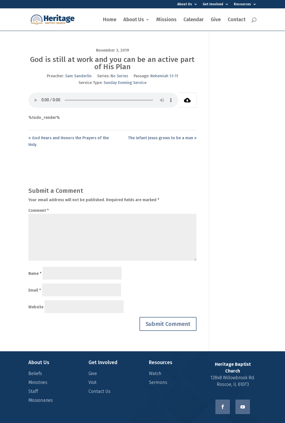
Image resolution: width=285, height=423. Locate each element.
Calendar (193, 20)
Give (216, 20)
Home (109, 20)
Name (34, 273)
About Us (184, 4)
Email (34, 290)
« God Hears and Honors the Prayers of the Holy (68, 141)
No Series (119, 76)
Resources (242, 4)
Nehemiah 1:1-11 (164, 76)
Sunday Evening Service (125, 82)
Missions (166, 20)
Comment (38, 210)
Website (35, 307)
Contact (236, 20)
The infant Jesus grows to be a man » (162, 138)
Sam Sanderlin (78, 76)
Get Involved (213, 4)
